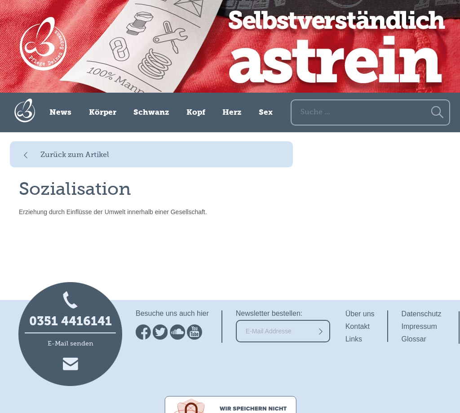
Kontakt (357, 326)
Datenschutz (422, 314)
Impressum (419, 326)
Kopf (195, 113)
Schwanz (151, 113)
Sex (266, 113)
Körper (102, 113)
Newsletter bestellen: (269, 313)
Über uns (360, 314)
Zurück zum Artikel (74, 155)
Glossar (414, 339)
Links (353, 339)
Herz (231, 113)
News (60, 113)
